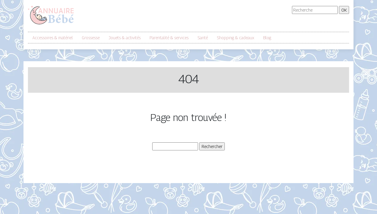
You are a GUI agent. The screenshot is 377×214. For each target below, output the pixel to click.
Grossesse (91, 37)
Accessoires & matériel (52, 37)
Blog (267, 37)
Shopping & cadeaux (235, 37)
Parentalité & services (169, 37)
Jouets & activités (125, 37)
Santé (202, 37)
